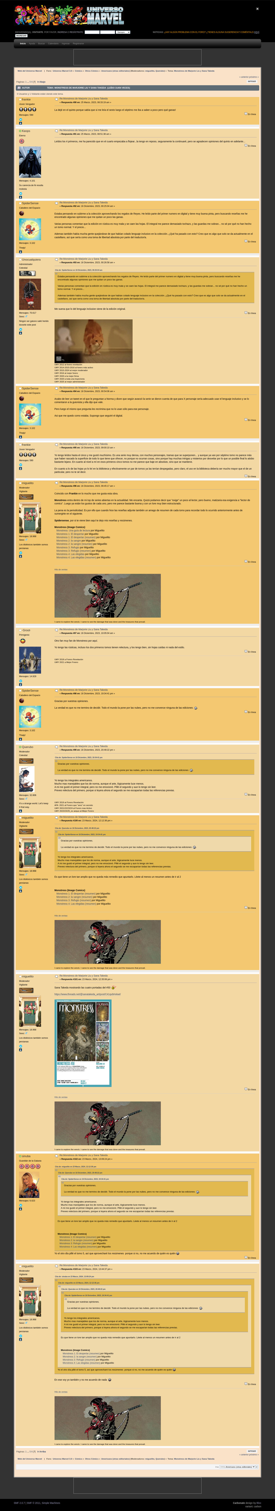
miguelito (149, 71)
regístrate (76, 32)
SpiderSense (30, 203)
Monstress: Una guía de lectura (73, 530)
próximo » (254, 77)
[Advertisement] (137, 57)
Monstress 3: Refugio (67, 547)
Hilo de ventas (61, 569)
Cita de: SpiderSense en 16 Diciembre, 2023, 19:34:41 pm (79, 757)
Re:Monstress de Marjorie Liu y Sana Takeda (83, 98)
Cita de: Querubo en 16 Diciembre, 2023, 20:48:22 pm (77, 828)
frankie (26, 99)
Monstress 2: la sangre (68, 540)
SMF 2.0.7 (19, 1503)
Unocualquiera (31, 259)
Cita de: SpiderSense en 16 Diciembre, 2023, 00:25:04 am (78, 270)
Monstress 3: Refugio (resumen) (73, 551)
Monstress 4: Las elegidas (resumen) (76, 557)
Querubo (160, 71)
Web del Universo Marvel (30, 71)
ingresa (62, 32)
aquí (256, 32)
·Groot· (26, 630)
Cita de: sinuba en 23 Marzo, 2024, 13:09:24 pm (74, 1277)
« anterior (244, 77)
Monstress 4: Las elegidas (70, 554)
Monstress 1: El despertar (70, 534)
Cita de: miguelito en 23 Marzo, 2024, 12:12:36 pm (75, 1167)
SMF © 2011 (33, 1503)
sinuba (26, 1156)
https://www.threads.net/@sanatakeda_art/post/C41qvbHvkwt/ (88, 994)
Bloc (259, 1503)
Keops (26, 130)
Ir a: (217, 1467)
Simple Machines (51, 1503)
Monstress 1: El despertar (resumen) (76, 537)
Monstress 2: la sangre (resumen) (74, 544)
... (28, 82)
